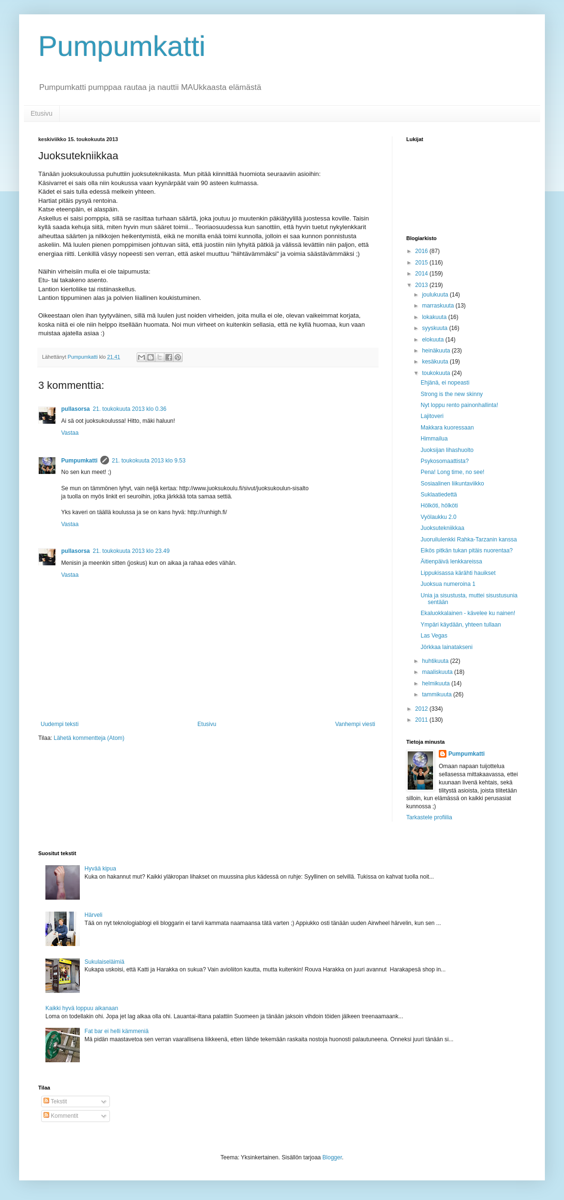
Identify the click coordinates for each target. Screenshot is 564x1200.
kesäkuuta (436, 361)
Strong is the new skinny (452, 394)
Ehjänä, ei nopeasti (445, 382)
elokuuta (433, 339)
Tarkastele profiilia (429, 817)
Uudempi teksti (59, 724)
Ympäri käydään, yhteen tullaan (461, 624)
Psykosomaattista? (445, 461)
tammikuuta (437, 694)
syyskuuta (435, 328)
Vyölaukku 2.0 (438, 517)
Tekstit (55, 1101)
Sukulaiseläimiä (104, 961)
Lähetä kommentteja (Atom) (89, 738)
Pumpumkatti (122, 46)
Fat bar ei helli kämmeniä (117, 1031)
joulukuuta (436, 294)
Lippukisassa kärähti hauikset (458, 573)
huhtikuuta (436, 661)
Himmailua (434, 438)
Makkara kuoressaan (447, 427)
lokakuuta (435, 317)
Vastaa (69, 432)
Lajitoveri (432, 416)
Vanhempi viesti (355, 724)
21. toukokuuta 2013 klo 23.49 (131, 551)
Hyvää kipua (100, 868)
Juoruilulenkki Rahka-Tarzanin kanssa (469, 539)
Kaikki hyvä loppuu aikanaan (81, 1008)
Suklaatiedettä (439, 494)
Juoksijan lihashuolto (447, 450)
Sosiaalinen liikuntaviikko (452, 483)
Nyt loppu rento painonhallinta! (459, 405)
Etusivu (42, 113)
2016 (422, 251)
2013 (422, 285)
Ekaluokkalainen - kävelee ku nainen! (468, 613)
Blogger (332, 1157)
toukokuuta (437, 373)
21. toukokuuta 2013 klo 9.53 (148, 460)
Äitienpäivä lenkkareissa (451, 561)
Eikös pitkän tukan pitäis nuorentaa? (467, 550)
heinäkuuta (437, 350)
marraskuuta (439, 305)
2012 (422, 708)
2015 (422, 262)
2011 (422, 719)
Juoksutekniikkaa (442, 528)
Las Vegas (434, 635)
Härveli (93, 915)
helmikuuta (436, 683)
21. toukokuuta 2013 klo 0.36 (129, 409)
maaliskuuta (438, 672)
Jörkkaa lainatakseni (447, 647)
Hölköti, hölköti (439, 505)
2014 (422, 273)
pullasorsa (75, 409)
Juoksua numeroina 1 (448, 584)
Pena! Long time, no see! (452, 472)
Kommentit (60, 1115)
